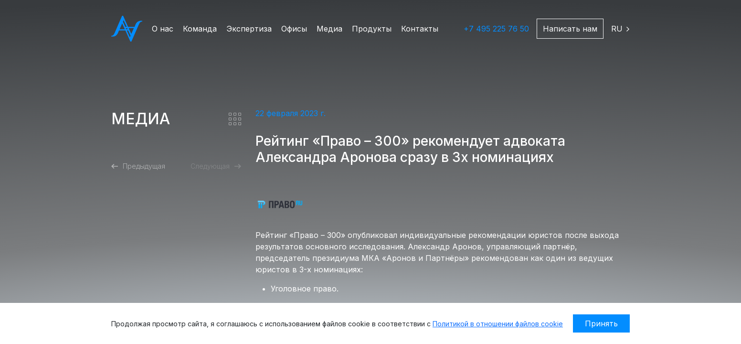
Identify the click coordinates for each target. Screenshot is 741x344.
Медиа (329, 28)
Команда (200, 28)
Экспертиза (249, 28)
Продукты (372, 28)
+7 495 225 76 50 (496, 28)
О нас (162, 28)
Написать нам (570, 28)
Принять (601, 323)
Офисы (294, 28)
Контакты (419, 28)
